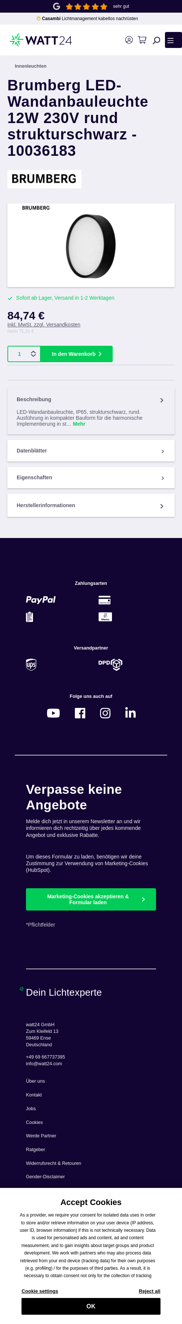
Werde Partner (41, 1135)
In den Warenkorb (74, 354)
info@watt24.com (44, 1063)
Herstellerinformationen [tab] (91, 505)
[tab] (91, 411)
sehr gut (121, 6)
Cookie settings (39, 1294)
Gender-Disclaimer (45, 1176)
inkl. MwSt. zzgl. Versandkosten (43, 325)
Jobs (31, 1108)
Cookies (34, 1122)
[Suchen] (156, 40)
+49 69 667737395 (45, 1057)
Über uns (35, 1081)
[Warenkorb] (142, 40)
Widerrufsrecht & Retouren (53, 1163)
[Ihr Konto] (128, 40)
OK (90, 1310)
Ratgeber (35, 1149)
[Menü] (173, 40)
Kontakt (34, 1095)
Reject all (149, 1294)
